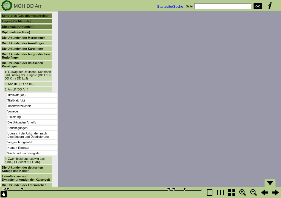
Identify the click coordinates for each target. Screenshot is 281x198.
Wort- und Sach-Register (24, 153)
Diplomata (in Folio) (16, 32)
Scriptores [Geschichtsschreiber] (26, 15)
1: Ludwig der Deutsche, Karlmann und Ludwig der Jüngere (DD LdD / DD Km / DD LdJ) (28, 75)
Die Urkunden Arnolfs (21, 122)
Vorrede (12, 111)
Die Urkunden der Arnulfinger (23, 43)
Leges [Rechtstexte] (16, 21)
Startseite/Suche (170, 6)
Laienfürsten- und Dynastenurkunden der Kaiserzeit (26, 178)
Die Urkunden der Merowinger (23, 37)
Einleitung (14, 117)
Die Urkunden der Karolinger (22, 48)
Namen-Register (18, 147)
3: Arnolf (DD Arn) (16, 89)
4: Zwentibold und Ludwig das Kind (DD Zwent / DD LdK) (25, 160)
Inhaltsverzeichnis (19, 106)
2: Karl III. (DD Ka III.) (19, 84)
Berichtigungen (17, 128)
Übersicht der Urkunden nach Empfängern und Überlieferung (28, 135)
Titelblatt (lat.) (16, 95)
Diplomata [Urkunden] (17, 26)
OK (257, 6)
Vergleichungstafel (19, 142)
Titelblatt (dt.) (16, 100)
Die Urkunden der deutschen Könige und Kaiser (22, 169)
